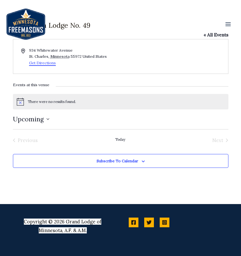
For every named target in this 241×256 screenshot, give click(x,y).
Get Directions (42, 62)
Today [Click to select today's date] (120, 139)
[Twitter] (149, 222)
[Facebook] (133, 222)
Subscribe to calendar (117, 161)
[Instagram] (164, 222)
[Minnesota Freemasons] (25, 24)
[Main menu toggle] (228, 23)
